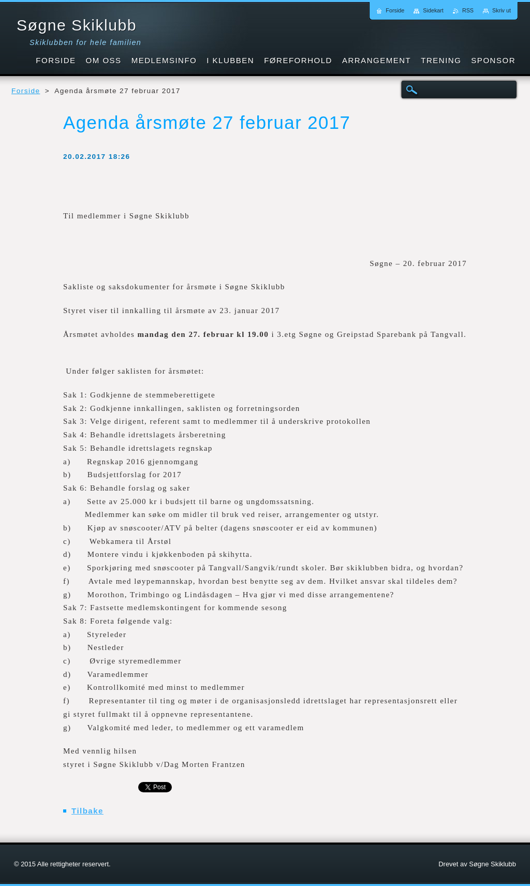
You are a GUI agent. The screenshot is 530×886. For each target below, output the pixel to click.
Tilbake (87, 810)
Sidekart (433, 10)
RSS (468, 10)
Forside (25, 91)
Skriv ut (501, 10)
